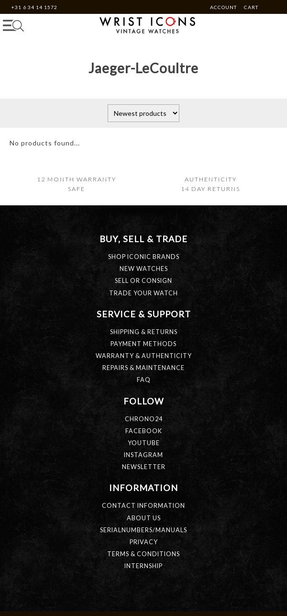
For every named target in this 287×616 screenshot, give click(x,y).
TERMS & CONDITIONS (143, 554)
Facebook (143, 431)
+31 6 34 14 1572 (34, 7)
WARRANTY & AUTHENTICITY (144, 355)
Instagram (143, 455)
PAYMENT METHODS (143, 343)
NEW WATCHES (144, 268)
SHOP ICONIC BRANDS (143, 256)
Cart (251, 7)
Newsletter (144, 466)
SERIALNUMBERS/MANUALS (143, 530)
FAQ (144, 379)
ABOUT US (144, 518)
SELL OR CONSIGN (143, 280)
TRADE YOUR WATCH (143, 293)
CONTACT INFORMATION (143, 505)
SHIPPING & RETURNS (143, 332)
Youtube (144, 443)
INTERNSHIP (143, 566)
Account (224, 7)
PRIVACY (144, 542)
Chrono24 (144, 419)
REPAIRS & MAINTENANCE (143, 367)
